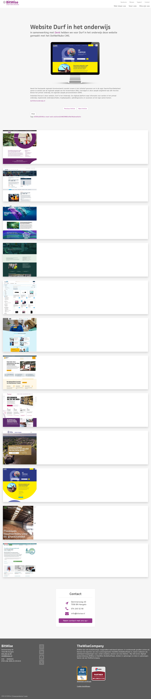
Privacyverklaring (17, 696)
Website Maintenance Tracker (75, 372)
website (78, 117)
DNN (65, 117)
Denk (57, 32)
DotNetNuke (71, 117)
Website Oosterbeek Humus (75, 523)
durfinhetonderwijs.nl (37, 101)
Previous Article (69, 109)
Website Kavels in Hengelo (75, 447)
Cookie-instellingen (83, 686)
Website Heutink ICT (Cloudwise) (75, 297)
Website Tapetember (75, 222)
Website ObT (75, 147)
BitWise (37, 117)
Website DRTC (75, 184)
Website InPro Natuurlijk (75, 260)
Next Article (82, 109)
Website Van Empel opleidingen (75, 410)
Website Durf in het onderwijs (75, 485)
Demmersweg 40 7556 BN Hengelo (78, 603)
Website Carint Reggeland (75, 335)
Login (26, 696)
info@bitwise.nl (78, 613)
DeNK (62, 117)
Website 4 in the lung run (75, 560)
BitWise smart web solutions (50, 117)
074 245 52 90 (77, 608)
